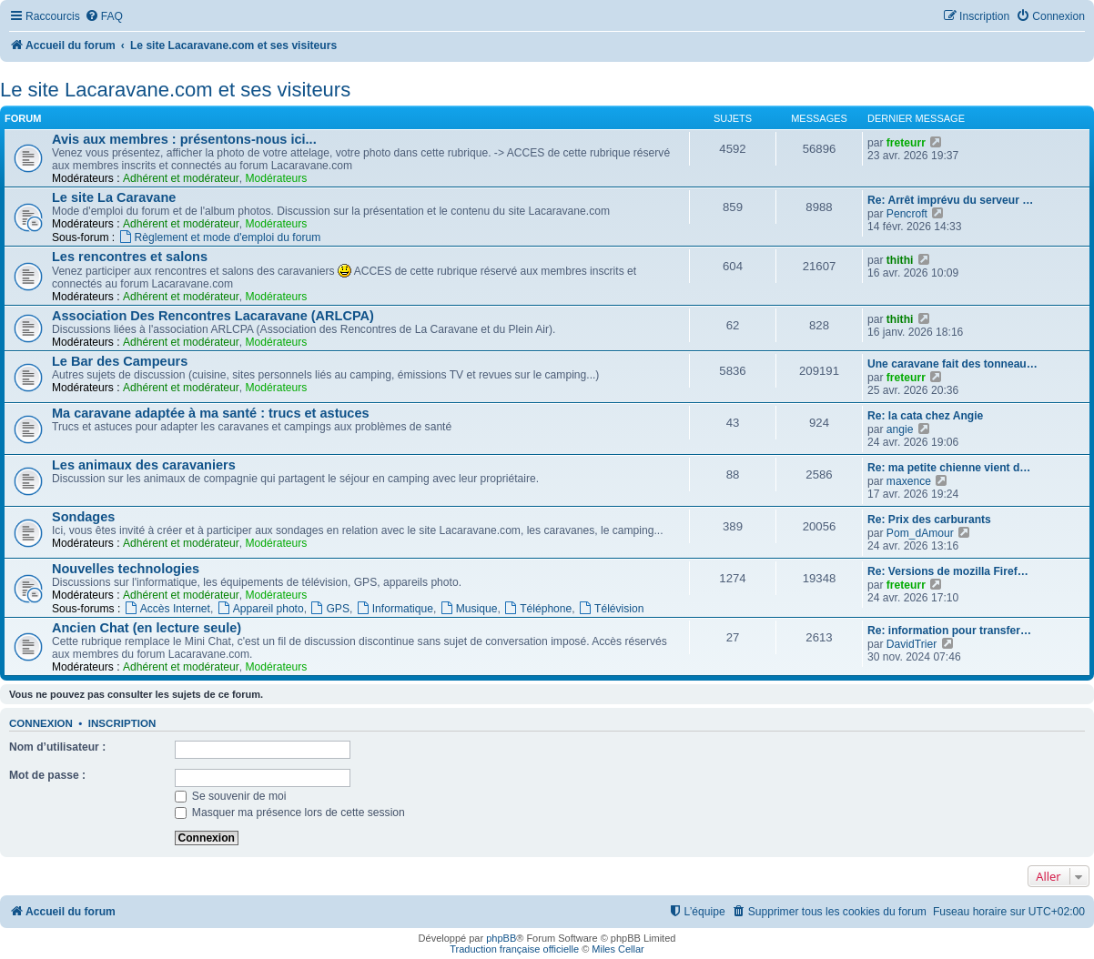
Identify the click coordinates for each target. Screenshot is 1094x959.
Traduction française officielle (514, 949)
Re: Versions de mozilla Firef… (947, 571)
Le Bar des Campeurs (119, 361)
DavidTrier (911, 644)
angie (900, 429)
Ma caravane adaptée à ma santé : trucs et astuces (211, 413)
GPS (329, 608)
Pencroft (906, 213)
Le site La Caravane (114, 197)
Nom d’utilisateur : (57, 747)
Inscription (122, 723)
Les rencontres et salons (130, 256)
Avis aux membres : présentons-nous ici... (184, 139)
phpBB (501, 938)
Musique (469, 608)
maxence (908, 481)
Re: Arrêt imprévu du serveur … (950, 200)
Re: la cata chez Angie (925, 415)
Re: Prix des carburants (929, 519)
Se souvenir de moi (231, 796)
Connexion (41, 723)
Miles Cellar (617, 949)
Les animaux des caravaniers (144, 465)
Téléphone (537, 608)
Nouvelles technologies (125, 568)
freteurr (906, 142)
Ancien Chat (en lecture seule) (146, 628)
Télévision (610, 608)
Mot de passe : (47, 775)
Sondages (83, 517)
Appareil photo (260, 608)
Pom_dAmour (920, 533)
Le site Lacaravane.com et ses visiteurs (175, 89)
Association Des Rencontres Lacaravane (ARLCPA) (213, 315)
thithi (900, 260)
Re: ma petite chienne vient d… (948, 467)
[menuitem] (104, 17)
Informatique (394, 608)
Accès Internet (167, 608)
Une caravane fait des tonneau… (952, 364)
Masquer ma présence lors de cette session (290, 812)
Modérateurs (276, 178)
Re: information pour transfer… (949, 630)
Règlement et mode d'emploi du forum (219, 237)
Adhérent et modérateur (181, 178)
